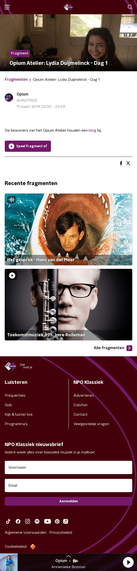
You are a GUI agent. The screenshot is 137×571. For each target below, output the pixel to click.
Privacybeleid (60, 532)
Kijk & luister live (19, 414)
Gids (8, 405)
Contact (80, 414)
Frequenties (15, 395)
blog (92, 130)
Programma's (16, 424)
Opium (22, 94)
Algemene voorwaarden (25, 532)
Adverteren (83, 395)
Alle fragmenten (113, 348)
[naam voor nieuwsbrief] (68, 467)
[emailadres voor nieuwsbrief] (68, 485)
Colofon (80, 405)
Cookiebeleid (16, 546)
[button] (128, 562)
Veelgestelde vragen (91, 424)
